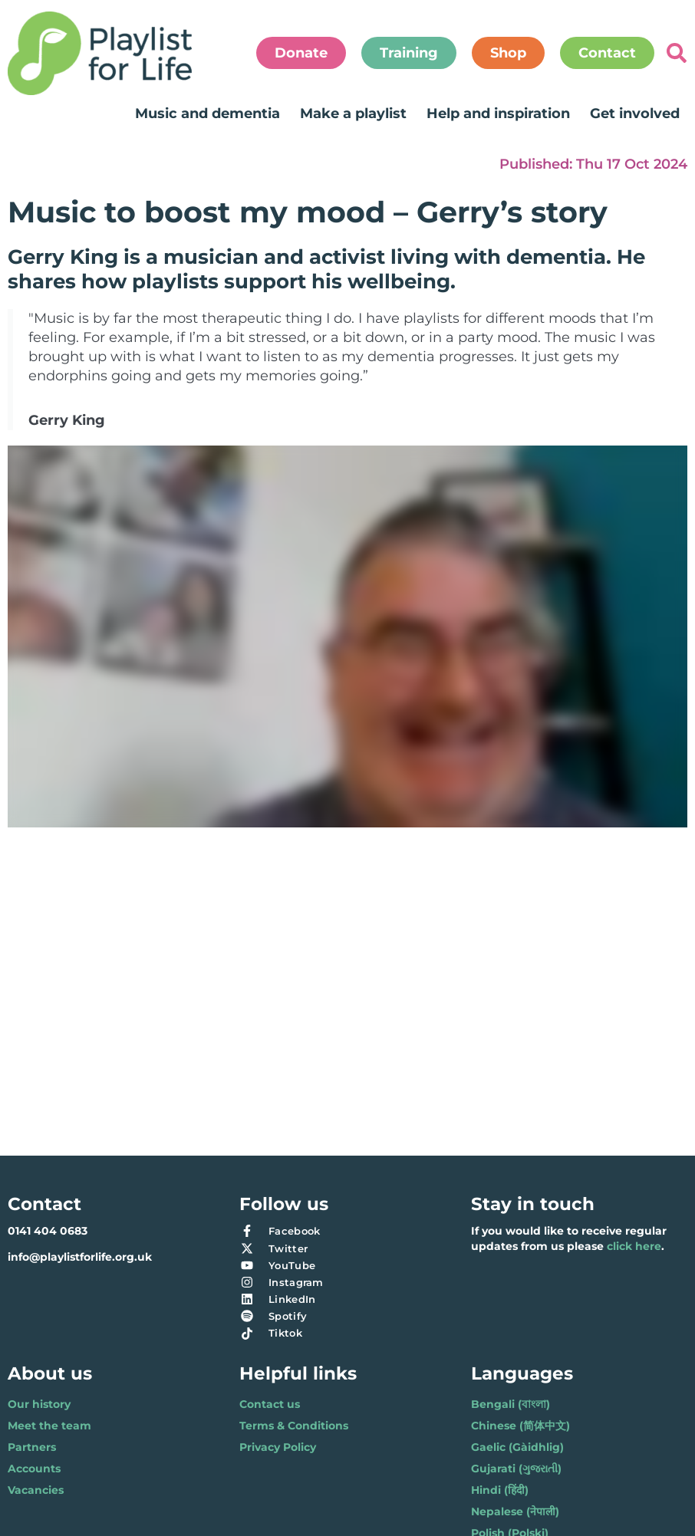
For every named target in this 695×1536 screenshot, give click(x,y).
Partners (32, 1447)
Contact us (269, 1404)
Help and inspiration (498, 113)
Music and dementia (207, 113)
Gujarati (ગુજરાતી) (516, 1468)
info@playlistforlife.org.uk (80, 1257)
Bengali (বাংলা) (510, 1404)
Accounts (34, 1468)
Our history (39, 1404)
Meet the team (49, 1425)
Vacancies (36, 1490)
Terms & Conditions (293, 1425)
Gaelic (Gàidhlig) (517, 1447)
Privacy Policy (277, 1447)
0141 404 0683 (47, 1231)
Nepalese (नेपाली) (515, 1511)
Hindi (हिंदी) (500, 1490)
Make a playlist (353, 113)
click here (634, 1246)
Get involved (635, 113)
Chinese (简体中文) (520, 1425)
